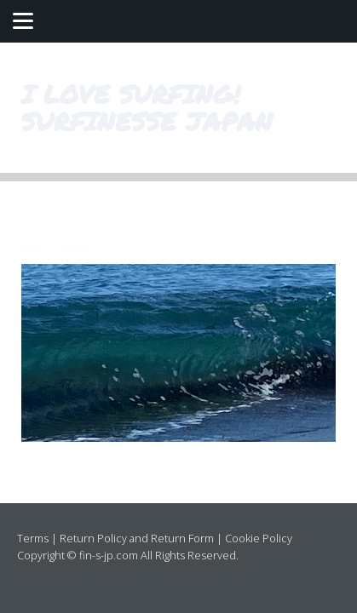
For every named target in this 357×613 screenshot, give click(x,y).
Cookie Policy (258, 538)
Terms (33, 538)
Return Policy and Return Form (137, 538)
